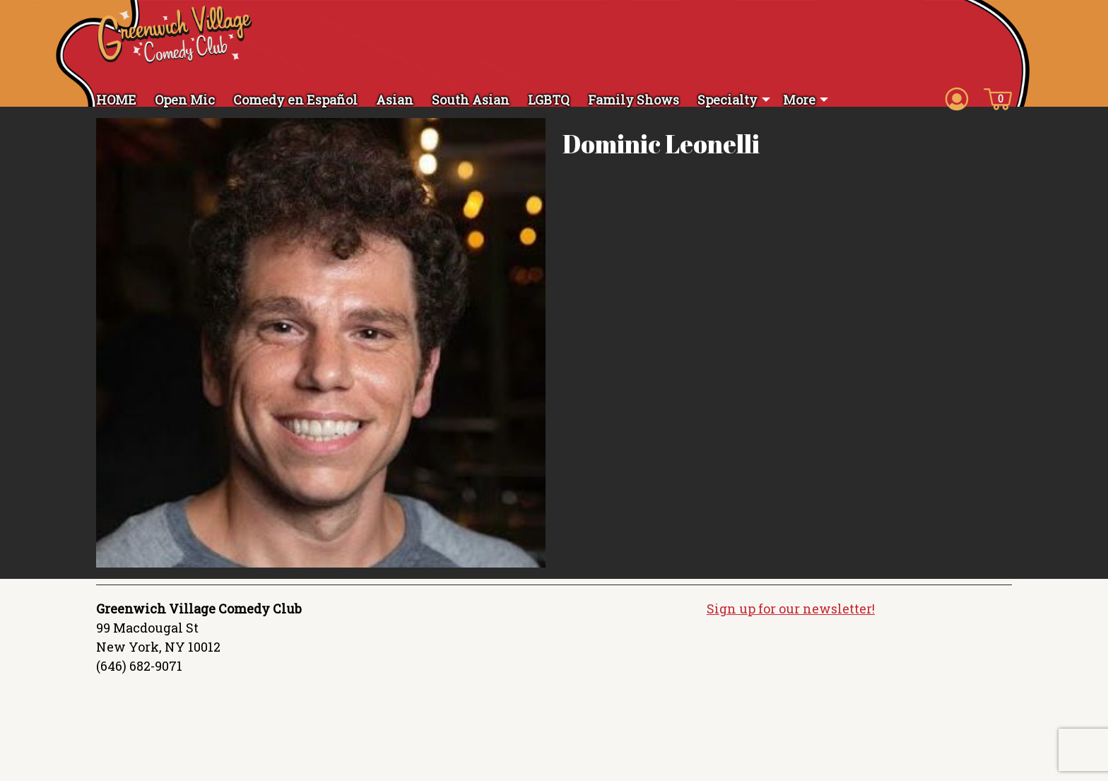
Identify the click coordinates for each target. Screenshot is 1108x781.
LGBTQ (549, 99)
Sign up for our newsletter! (791, 618)
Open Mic (185, 99)
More (799, 99)
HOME (116, 99)
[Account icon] (957, 98)
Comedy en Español (295, 99)
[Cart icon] (998, 98)
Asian (394, 99)
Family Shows (633, 99)
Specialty (727, 99)
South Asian (470, 99)
